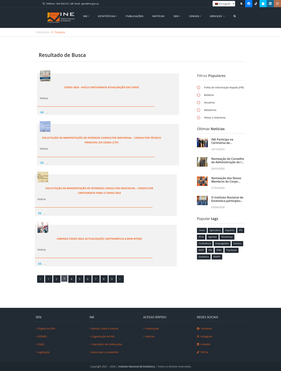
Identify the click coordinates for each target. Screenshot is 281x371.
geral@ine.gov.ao (90, 3)
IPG (240, 230)
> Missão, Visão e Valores (104, 328)
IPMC (219, 250)
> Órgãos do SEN (45, 328)
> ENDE (40, 344)
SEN (175, 16)
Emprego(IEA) (222, 243)
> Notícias (149, 336)
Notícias (159, 16)
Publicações (135, 16)
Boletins (209, 96)
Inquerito (229, 230)
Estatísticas (106, 16)
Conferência (205, 243)
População (231, 250)
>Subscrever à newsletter (104, 352)
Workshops (227, 236)
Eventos (237, 243)
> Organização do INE (102, 336)
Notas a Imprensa (215, 119)
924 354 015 (62, 3)
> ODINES (41, 336)
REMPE (216, 256)
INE (85, 16)
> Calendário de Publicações (105, 344)
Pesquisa (59, 32)
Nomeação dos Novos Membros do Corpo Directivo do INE (226, 181)
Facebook (204, 328)
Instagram (204, 336)
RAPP (201, 250)
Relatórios (210, 111)
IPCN (201, 236)
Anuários (209, 104)
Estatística (204, 256)
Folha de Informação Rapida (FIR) (224, 89)
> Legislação (43, 352)
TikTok (202, 352)
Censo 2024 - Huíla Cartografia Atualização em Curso (64, 87)
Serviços (216, 16)
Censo (202, 230)
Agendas (212, 236)
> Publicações (151, 328)
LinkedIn (203, 344)
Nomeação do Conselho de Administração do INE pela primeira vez (228, 162)
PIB (210, 250)
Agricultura (214, 230)
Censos (194, 16)
